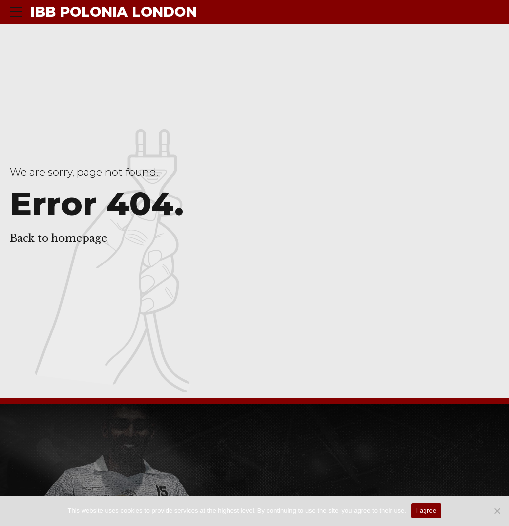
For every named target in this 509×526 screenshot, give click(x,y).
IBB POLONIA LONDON (113, 11)
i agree (426, 510)
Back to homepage (58, 238)
